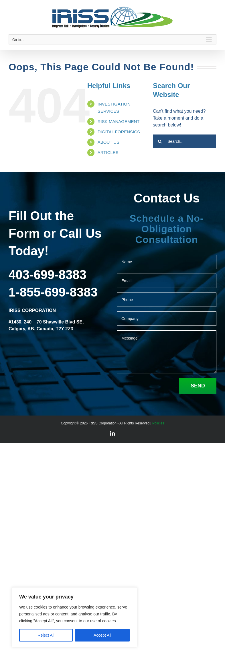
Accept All (102, 635)
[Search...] (184, 141)
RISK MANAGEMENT (119, 121)
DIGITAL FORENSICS (119, 131)
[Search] (160, 141)
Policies (158, 423)
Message (166, 351)
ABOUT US (108, 142)
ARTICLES (108, 152)
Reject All (46, 635)
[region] (74, 617)
